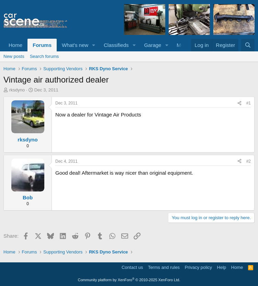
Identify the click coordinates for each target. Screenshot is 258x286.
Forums (42, 45)
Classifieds (116, 45)
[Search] (248, 45)
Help (221, 267)
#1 (248, 103)
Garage (152, 45)
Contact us (132, 267)
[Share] (239, 103)
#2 (248, 161)
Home (15, 45)
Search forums (44, 56)
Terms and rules (164, 267)
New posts (13, 56)
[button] (94, 45)
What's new (75, 45)
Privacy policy (198, 267)
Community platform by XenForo (129, 280)
